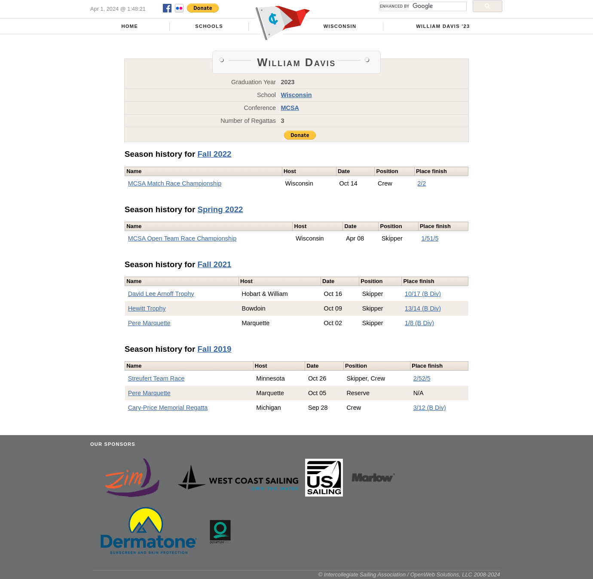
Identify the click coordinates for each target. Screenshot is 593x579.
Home (129, 26)
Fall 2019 (214, 348)
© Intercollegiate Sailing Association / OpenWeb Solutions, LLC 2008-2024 (409, 574)
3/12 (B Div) (429, 407)
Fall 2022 (214, 153)
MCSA (290, 107)
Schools (209, 26)
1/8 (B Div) (419, 323)
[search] (422, 6)
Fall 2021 (214, 264)
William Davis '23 (443, 26)
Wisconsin (340, 26)
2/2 (421, 183)
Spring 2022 (220, 209)
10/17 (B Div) (423, 293)
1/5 (425, 238)
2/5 (417, 378)
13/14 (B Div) (423, 308)
